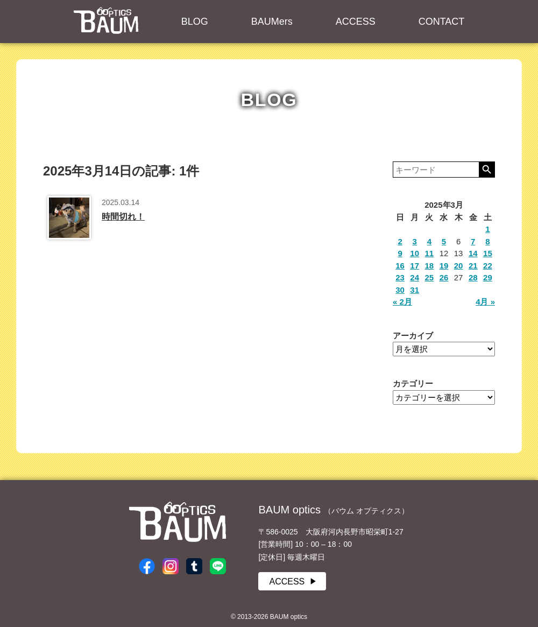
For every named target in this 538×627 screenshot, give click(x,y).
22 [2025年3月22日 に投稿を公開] (487, 265)
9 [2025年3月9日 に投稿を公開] (400, 253)
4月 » (485, 301)
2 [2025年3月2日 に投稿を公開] (400, 241)
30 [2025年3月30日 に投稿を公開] (400, 289)
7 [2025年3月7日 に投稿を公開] (473, 241)
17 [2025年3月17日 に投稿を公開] (414, 265)
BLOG (194, 21)
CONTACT (442, 21)
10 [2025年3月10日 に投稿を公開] (414, 253)
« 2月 (402, 301)
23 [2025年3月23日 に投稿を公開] (400, 277)
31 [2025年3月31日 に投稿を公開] (414, 289)
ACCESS (356, 21)
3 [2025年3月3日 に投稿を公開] (415, 241)
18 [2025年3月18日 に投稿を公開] (429, 265)
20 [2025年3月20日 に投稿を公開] (458, 265)
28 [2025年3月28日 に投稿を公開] (473, 277)
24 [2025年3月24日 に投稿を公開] (414, 277)
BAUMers (272, 21)
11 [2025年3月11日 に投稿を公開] (429, 253)
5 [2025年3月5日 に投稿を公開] (444, 241)
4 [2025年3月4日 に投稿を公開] (429, 241)
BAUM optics (106, 20)
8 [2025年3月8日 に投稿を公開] (487, 241)
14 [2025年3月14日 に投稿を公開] (473, 253)
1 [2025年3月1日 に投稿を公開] (487, 229)
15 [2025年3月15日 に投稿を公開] (487, 253)
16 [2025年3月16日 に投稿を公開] (400, 265)
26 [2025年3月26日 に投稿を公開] (444, 277)
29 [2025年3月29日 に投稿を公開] (487, 277)
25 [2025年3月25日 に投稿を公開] (429, 277)
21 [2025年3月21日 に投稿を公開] (473, 265)
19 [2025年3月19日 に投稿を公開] (444, 265)
